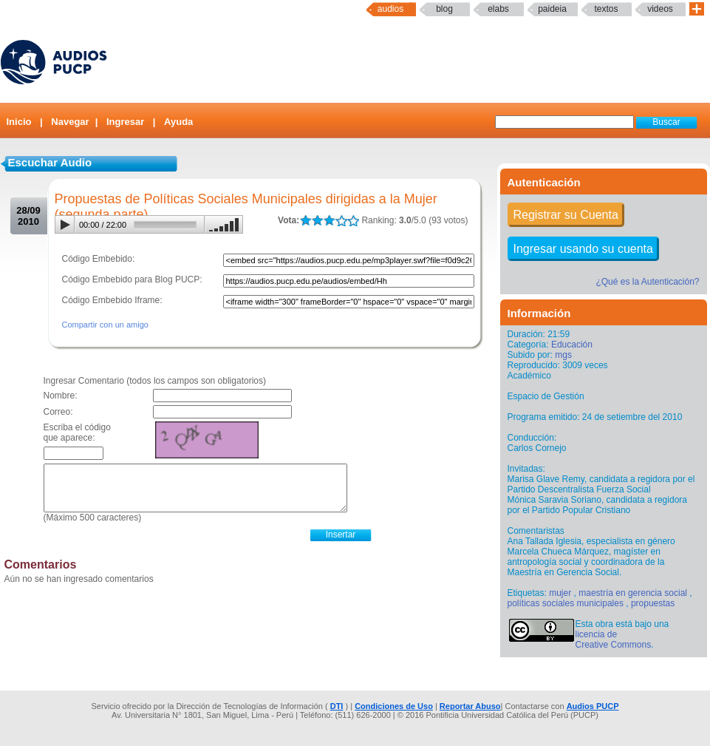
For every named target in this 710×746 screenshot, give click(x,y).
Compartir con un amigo (105, 324)
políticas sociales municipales (566, 603)
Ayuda (178, 121)
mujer (560, 593)
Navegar (70, 121)
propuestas (653, 603)
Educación (572, 344)
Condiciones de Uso (394, 706)
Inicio (19, 121)
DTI (337, 706)
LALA (305, 220)
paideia (552, 9)
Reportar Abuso (470, 706)
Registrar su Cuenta (565, 214)
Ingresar (125, 121)
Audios (390, 9)
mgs (563, 355)
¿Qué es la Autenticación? (647, 282)
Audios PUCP (593, 706)
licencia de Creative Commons (614, 639)
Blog (444, 9)
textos (606, 9)
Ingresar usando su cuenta (583, 249)
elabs (498, 9)
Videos (660, 9)
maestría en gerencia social (632, 593)
